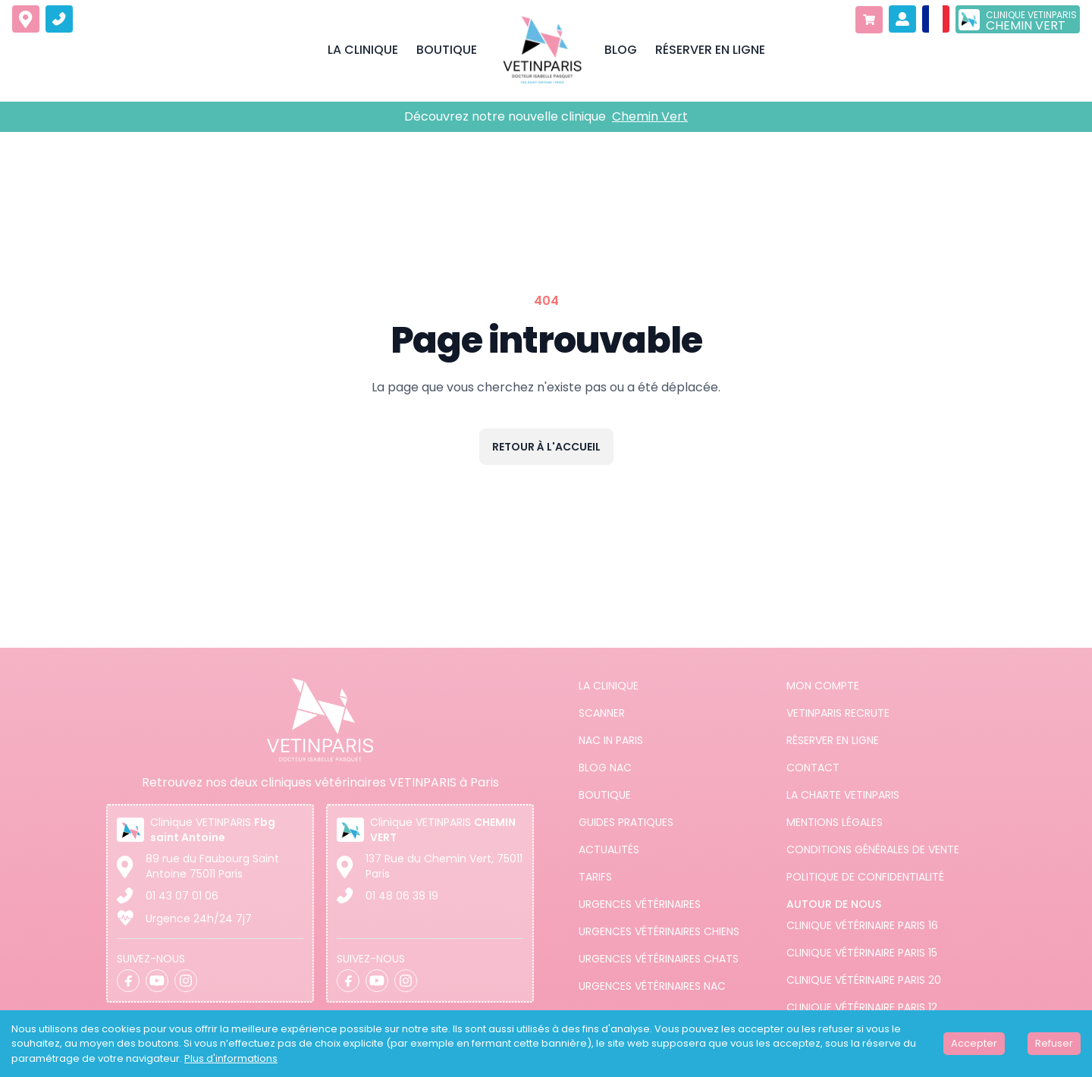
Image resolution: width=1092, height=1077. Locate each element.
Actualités (609, 849)
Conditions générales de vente (872, 849)
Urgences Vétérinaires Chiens (659, 931)
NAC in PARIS (611, 740)
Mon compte (822, 685)
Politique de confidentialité (865, 876)
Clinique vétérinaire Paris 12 (861, 1007)
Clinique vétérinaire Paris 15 (861, 952)
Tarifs (595, 876)
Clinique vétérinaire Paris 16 (862, 925)
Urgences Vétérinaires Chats (659, 958)
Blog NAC (605, 767)
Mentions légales (834, 822)
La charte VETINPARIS (842, 794)
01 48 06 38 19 (402, 895)
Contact (812, 767)
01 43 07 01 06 (182, 895)
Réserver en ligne (832, 740)
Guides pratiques (626, 822)
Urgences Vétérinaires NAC (652, 986)
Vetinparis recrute (838, 713)
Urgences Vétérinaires (640, 904)
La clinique (609, 685)
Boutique (605, 794)
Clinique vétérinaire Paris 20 (863, 980)
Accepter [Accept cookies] (974, 1043)
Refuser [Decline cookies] (1054, 1043)
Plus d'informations (231, 1058)
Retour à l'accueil (546, 446)
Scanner (602, 713)
